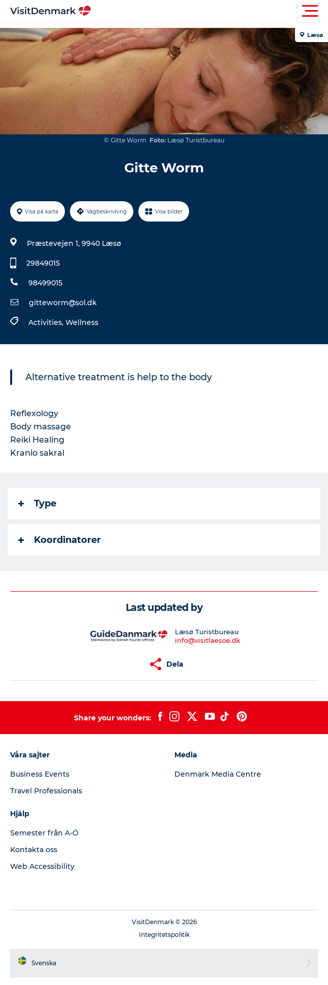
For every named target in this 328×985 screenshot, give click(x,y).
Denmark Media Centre (217, 774)
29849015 (43, 263)
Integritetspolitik (164, 934)
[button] (209, 11)
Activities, (46, 322)
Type (37, 503)
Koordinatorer (59, 539)
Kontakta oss (33, 849)
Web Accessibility (42, 866)
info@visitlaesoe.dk (207, 640)
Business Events (39, 774)
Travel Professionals (46, 790)
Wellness (81, 322)
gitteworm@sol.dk (63, 302)
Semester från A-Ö (44, 832)
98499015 (45, 282)
